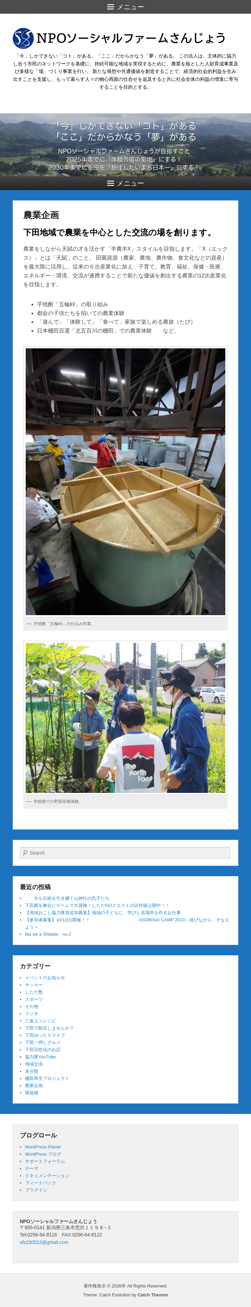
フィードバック (40, 1182)
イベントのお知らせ (45, 977)
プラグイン (36, 1190)
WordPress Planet (43, 1146)
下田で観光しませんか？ (49, 1028)
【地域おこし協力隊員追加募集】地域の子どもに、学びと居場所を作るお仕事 (103, 912)
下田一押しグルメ (43, 1042)
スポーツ (34, 999)
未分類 (31, 1071)
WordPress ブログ (43, 1154)
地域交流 (34, 1064)
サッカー (34, 984)
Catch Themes (153, 1294)
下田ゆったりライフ (45, 1035)
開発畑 (31, 1092)
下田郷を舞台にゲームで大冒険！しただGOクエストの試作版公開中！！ (97, 905)
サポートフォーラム (45, 1161)
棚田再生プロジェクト (47, 1078)
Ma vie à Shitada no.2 (48, 934)
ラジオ (31, 1013)
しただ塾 (34, 992)
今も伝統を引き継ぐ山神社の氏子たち (67, 898)
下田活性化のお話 (43, 1049)
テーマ (31, 1168)
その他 (31, 1006)
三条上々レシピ (40, 1020)
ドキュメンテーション (47, 1175)
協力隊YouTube (40, 1056)
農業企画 (41, 215)
